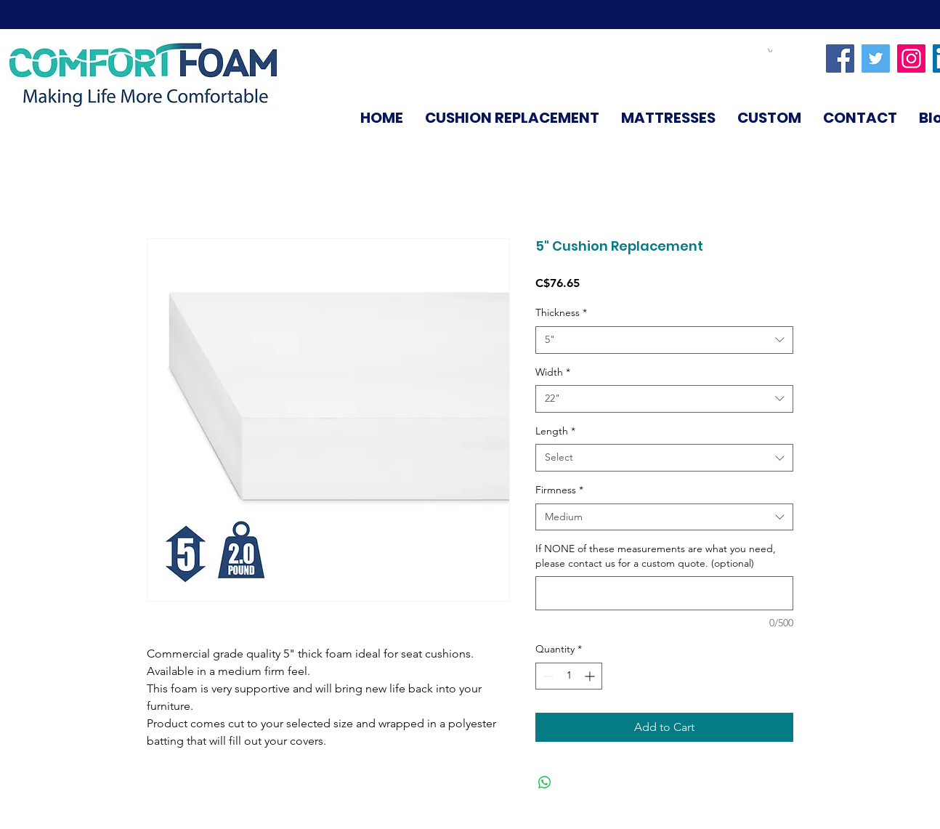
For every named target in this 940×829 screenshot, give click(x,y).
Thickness (561, 312)
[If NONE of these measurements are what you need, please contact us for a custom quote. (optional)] (664, 593)
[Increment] (591, 676)
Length (555, 430)
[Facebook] (840, 58)
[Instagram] (911, 58)
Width (552, 372)
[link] (770, 50)
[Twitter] (876, 58)
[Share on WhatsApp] (545, 782)
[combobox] (664, 340)
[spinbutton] (569, 676)
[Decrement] (547, 676)
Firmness (559, 489)
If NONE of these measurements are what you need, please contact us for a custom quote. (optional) (655, 556)
